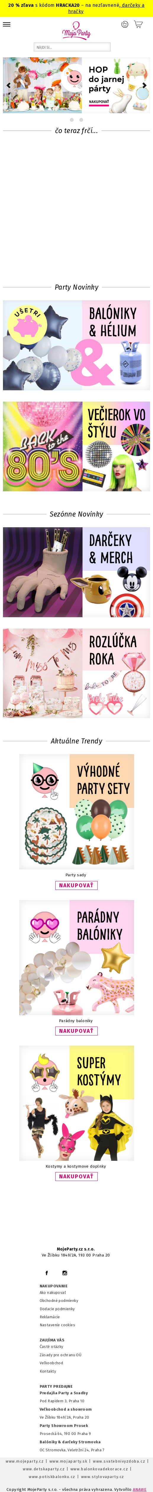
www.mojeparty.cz (25, 1461)
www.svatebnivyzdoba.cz (119, 1461)
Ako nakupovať (53, 1292)
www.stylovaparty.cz (102, 1476)
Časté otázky (51, 1346)
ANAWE (139, 1489)
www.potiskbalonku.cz (52, 1476)
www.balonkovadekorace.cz (99, 1469)
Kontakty (48, 1371)
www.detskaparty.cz (44, 1469)
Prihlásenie (124, 24)
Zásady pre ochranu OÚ (61, 1355)
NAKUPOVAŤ (76, 885)
